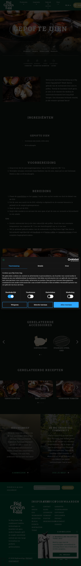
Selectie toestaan (40, 305)
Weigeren (15, 305)
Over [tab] (67, 266)
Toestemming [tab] (14, 266)
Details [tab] (40, 266)
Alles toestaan (66, 305)
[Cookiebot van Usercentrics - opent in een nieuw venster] (69, 259)
